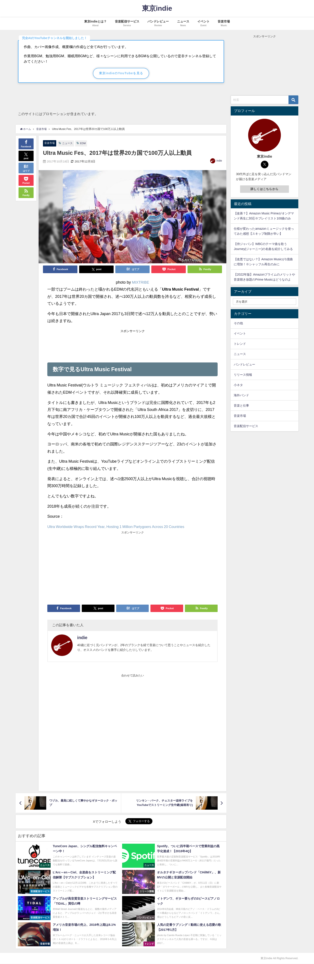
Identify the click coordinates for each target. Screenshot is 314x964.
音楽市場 (50, 143)
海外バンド (241, 395)
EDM (85, 143)
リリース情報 (243, 374)
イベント (240, 333)
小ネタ (238, 384)
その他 (238, 323)
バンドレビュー (244, 364)
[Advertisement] (132, 344)
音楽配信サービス (246, 426)
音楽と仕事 (241, 405)
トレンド (240, 343)
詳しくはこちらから (265, 189)
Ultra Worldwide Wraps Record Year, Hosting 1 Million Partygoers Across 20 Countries (122, 527)
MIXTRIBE (140, 283)
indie (219, 161)
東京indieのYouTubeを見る (121, 73)
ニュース (68, 143)
